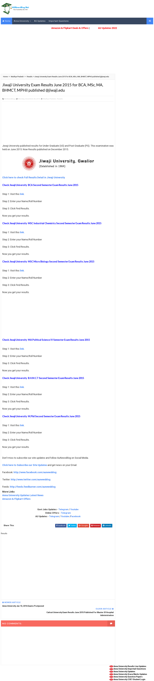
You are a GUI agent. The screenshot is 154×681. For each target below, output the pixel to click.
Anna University (20, 21)
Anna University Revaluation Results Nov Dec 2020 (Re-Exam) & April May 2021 (131, 131)
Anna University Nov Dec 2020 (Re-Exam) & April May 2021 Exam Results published (132, 150)
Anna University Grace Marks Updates (131, 79)
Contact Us (14, 672)
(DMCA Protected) (67, 676)
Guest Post (26, 672)
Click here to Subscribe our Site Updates (24, 468)
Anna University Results (119, 167)
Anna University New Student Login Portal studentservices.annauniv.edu (129, 121)
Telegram (58, 513)
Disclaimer (62, 672)
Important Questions (58, 21)
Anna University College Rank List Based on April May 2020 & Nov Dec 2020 (132, 137)
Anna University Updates (125, 77)
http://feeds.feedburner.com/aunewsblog (32, 490)
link (21, 197)
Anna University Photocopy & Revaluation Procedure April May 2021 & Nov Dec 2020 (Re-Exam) (131, 143)
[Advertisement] (77, 49)
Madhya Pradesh (48, 102)
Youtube (69, 513)
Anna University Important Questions (130, 74)
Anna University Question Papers (128, 82)
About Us (4, 672)
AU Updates (39, 21)
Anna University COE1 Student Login (130, 84)
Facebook (70, 520)
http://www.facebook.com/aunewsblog (34, 475)
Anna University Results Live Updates (130, 71)
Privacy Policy (37, 672)
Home (7, 21)
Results (59, 102)
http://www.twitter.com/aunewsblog (30, 483)
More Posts (150, 154)
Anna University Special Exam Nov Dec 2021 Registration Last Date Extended (130, 126)
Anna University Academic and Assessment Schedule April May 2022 (130, 115)
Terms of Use (50, 672)
